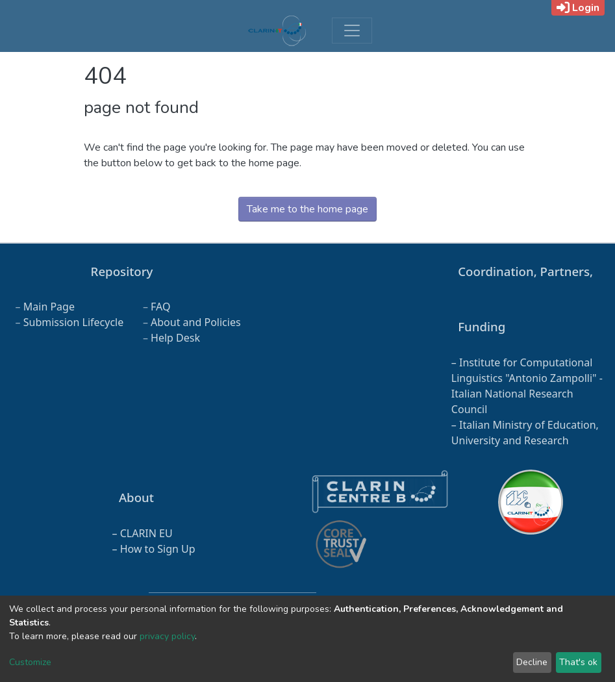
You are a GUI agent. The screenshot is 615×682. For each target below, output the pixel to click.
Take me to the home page (307, 209)
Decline (531, 662)
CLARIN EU (146, 533)
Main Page (49, 306)
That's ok (578, 662)
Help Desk (175, 338)
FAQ (160, 306)
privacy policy (167, 636)
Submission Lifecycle (73, 322)
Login (578, 8)
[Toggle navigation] (352, 31)
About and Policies (196, 322)
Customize (30, 662)
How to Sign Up (157, 549)
